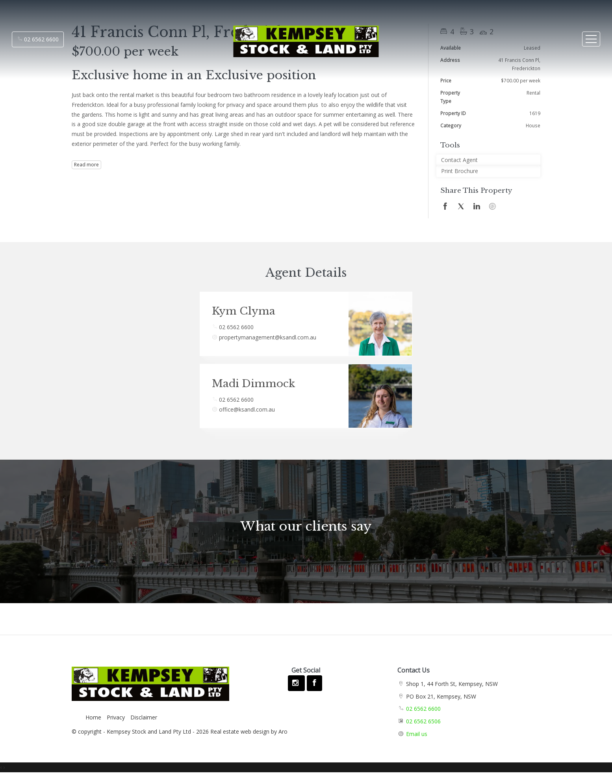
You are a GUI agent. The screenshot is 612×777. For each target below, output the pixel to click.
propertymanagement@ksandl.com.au (267, 337)
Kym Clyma (243, 311)
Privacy (116, 717)
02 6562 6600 (38, 39)
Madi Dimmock (253, 383)
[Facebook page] (314, 683)
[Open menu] (591, 39)
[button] (488, 171)
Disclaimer (143, 717)
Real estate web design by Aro (248, 731)
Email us (416, 734)
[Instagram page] (296, 683)
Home (93, 717)
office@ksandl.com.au (247, 409)
